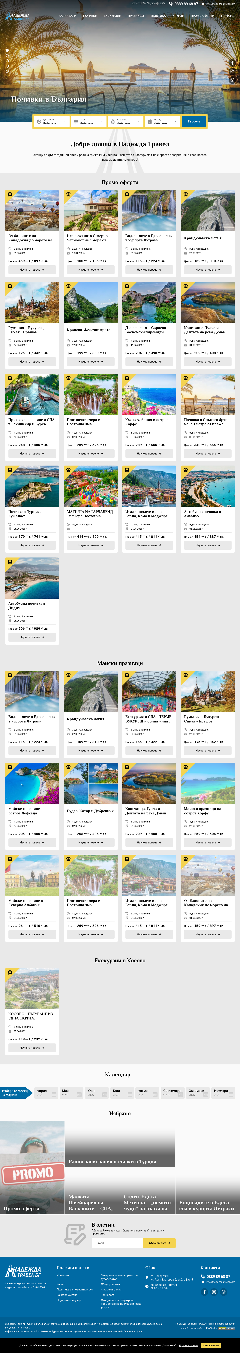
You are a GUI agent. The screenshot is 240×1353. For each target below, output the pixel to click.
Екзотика (158, 16)
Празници (136, 16)
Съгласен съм (211, 1345)
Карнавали (67, 16)
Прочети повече (188, 1345)
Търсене (194, 121)
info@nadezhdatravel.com (218, 3)
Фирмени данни (111, 1289)
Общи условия (110, 1284)
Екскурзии (112, 16)
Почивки (90, 16)
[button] (7, 50)
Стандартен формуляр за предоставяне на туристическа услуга (121, 1304)
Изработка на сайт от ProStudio (199, 1328)
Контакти (63, 1275)
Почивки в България (48, 100)
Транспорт (107, 1295)
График (227, 16)
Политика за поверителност (75, 1289)
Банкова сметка (67, 1295)
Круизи (178, 16)
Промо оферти (202, 16)
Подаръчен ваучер (69, 1300)
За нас (61, 1284)
